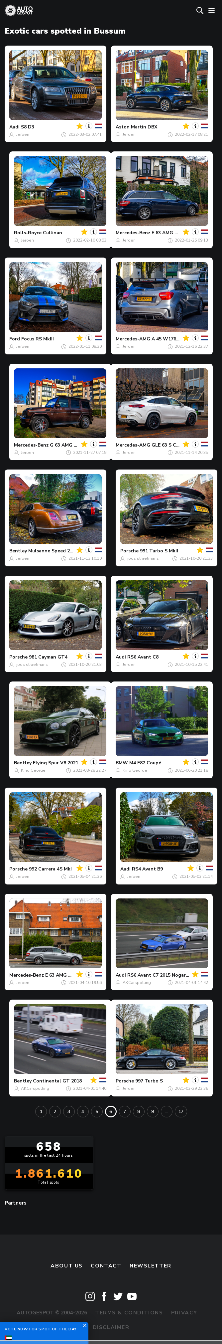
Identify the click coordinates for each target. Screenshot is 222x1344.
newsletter (150, 1265)
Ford (14, 339)
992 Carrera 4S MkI (50, 869)
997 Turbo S (149, 1081)
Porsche (129, 551)
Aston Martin (131, 127)
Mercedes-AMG (133, 339)
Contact (106, 1265)
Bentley (18, 551)
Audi (14, 127)
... (166, 1111)
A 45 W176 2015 (170, 339)
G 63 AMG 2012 (67, 445)
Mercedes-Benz (133, 233)
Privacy (184, 1312)
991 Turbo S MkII (159, 551)
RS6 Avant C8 (143, 657)
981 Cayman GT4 (48, 657)
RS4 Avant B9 (147, 869)
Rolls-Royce (28, 233)
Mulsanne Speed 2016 (53, 551)
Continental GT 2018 (57, 1081)
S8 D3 (27, 127)
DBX (152, 127)
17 (180, 1111)
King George (33, 770)
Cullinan (52, 233)
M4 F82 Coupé (145, 763)
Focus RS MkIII (37, 339)
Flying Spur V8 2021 (55, 763)
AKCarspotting (137, 982)
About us (67, 1265)
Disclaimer (111, 1327)
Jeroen (22, 134)
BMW (122, 763)
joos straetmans (143, 558)
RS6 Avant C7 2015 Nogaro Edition (167, 975)
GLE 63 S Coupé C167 (176, 445)
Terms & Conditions (129, 1312)
